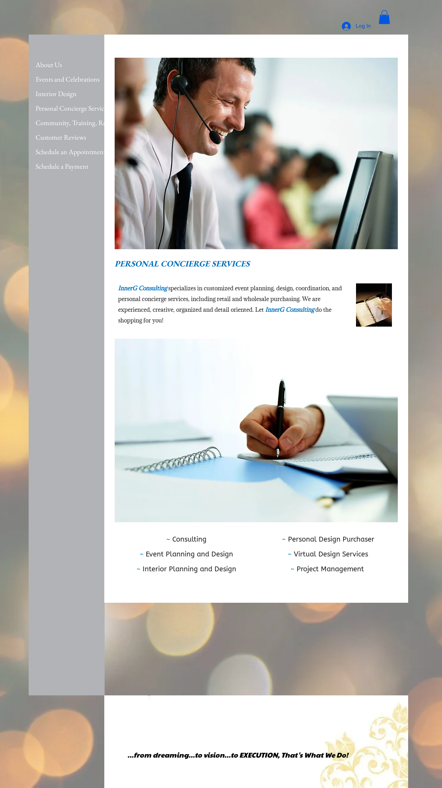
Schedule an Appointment (71, 151)
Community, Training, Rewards (79, 122)
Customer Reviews (61, 137)
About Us (49, 64)
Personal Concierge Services (72, 108)
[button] (384, 17)
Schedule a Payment (62, 166)
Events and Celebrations (67, 79)
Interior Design (56, 93)
